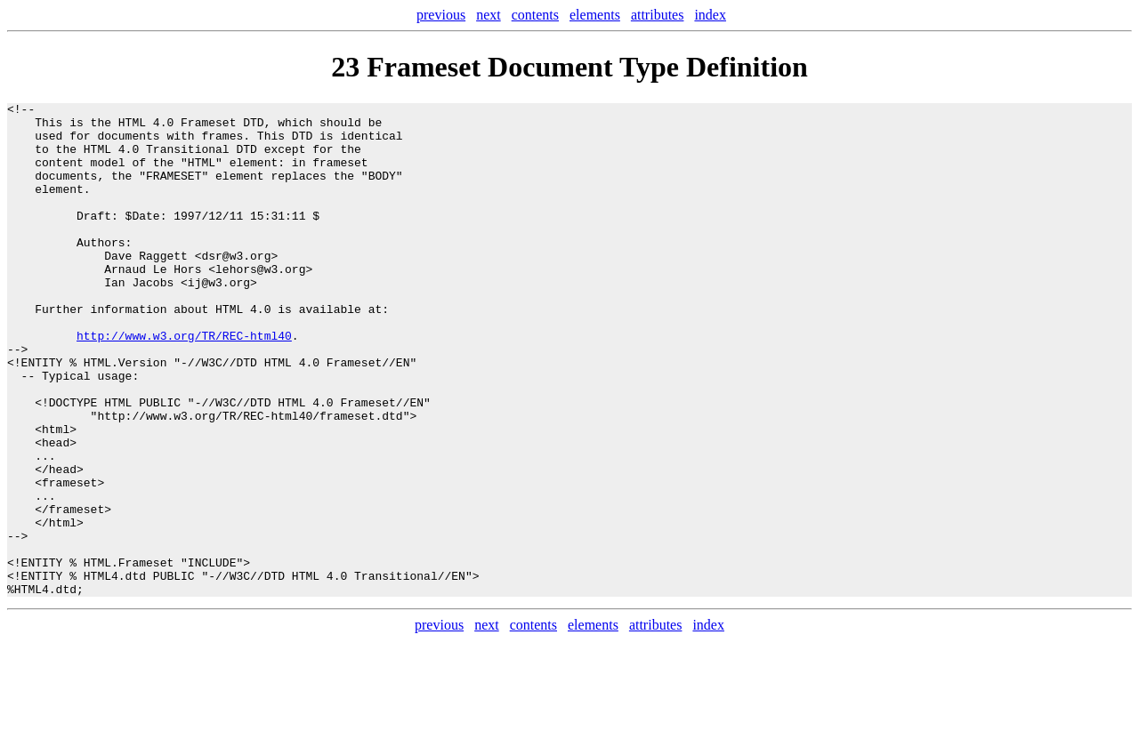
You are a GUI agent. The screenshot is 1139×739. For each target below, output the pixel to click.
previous (440, 14)
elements (595, 14)
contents (535, 14)
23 (345, 67)
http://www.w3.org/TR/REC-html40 (184, 383)
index (710, 14)
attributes (657, 14)
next (488, 14)
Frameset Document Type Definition (587, 67)
